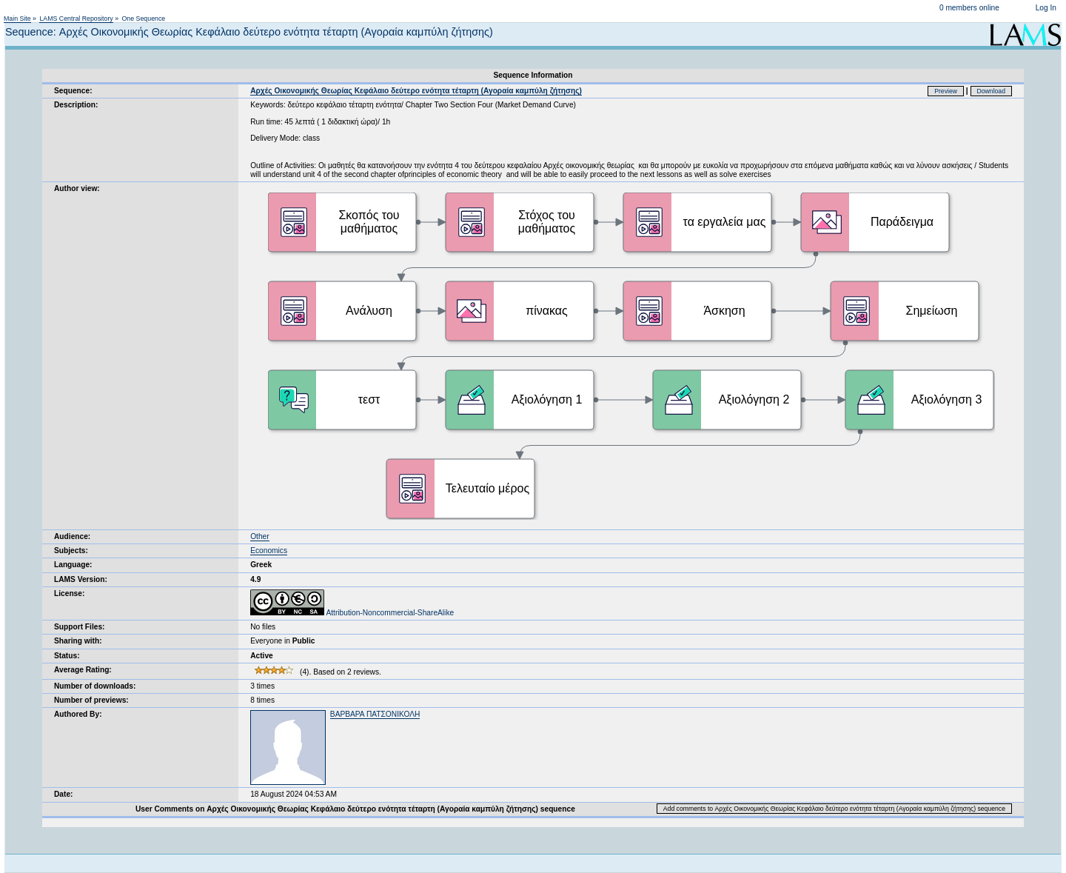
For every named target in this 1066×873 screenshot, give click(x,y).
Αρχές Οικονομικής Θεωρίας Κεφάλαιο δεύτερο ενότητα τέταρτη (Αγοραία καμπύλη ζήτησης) (416, 91)
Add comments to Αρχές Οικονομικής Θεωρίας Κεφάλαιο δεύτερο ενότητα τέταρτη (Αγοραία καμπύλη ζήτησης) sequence (834, 808)
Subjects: (71, 550)
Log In (1046, 8)
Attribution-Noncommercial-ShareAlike (352, 613)
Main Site (17, 18)
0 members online (969, 8)
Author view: (77, 188)
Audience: (72, 536)
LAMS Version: (80, 579)
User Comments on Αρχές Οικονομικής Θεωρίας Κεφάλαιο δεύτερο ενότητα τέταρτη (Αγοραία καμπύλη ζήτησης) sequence (355, 809)
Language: (73, 565)
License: (69, 593)
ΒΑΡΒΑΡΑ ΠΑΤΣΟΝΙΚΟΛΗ (375, 714)
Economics (268, 550)
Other (259, 536)
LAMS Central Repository (76, 18)
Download (991, 91)
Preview (945, 91)
